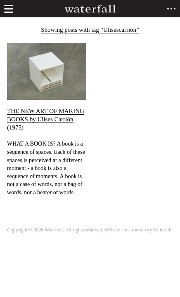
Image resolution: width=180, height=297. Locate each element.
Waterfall (54, 230)
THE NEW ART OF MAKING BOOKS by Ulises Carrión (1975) (45, 119)
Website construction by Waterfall (138, 230)
